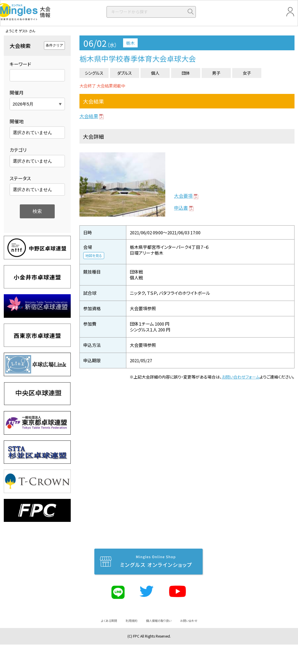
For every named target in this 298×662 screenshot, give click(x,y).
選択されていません (32, 132)
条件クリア (54, 45)
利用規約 (131, 620)
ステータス (20, 178)
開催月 (17, 92)
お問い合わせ (188, 620)
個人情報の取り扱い (158, 620)
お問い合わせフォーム (241, 377)
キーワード (20, 64)
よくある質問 (109, 620)
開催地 (17, 121)
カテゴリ (18, 149)
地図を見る (93, 255)
